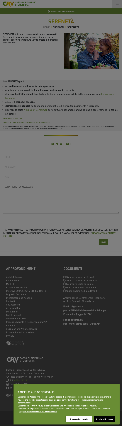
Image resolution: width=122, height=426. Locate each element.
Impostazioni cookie (78, 419)
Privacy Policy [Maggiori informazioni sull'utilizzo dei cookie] (37, 405)
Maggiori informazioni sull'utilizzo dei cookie (38, 411)
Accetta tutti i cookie (104, 419)
